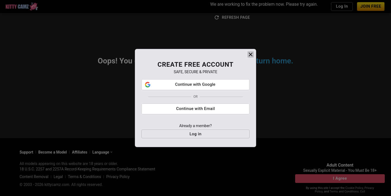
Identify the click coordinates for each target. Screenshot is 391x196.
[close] (250, 55)
